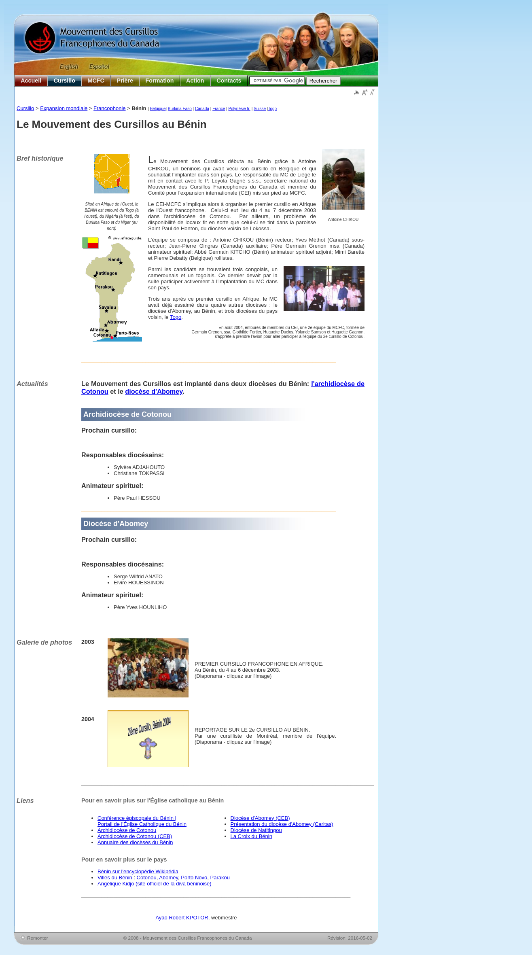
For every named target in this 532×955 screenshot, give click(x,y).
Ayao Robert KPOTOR (181, 918)
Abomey (168, 877)
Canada (202, 108)
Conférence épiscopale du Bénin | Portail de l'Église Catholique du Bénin (142, 821)
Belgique (158, 108)
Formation (160, 80)
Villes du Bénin (114, 877)
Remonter (37, 937)
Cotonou (147, 877)
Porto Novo (194, 877)
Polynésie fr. (239, 108)
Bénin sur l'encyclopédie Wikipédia (137, 871)
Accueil (31, 80)
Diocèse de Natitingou (256, 830)
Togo (272, 108)
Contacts (228, 80)
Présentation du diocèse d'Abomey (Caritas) (282, 824)
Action (195, 80)
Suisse (260, 108)
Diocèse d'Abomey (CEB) (260, 818)
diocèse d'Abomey (153, 391)
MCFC (96, 80)
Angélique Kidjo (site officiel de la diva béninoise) (154, 884)
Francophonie (109, 108)
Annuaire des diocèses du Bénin (135, 842)
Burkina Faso (180, 108)
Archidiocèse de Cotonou (126, 830)
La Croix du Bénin (251, 836)
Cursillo (64, 80)
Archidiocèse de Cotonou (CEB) (134, 836)
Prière (125, 80)
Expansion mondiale (63, 108)
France (218, 108)
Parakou (220, 877)
